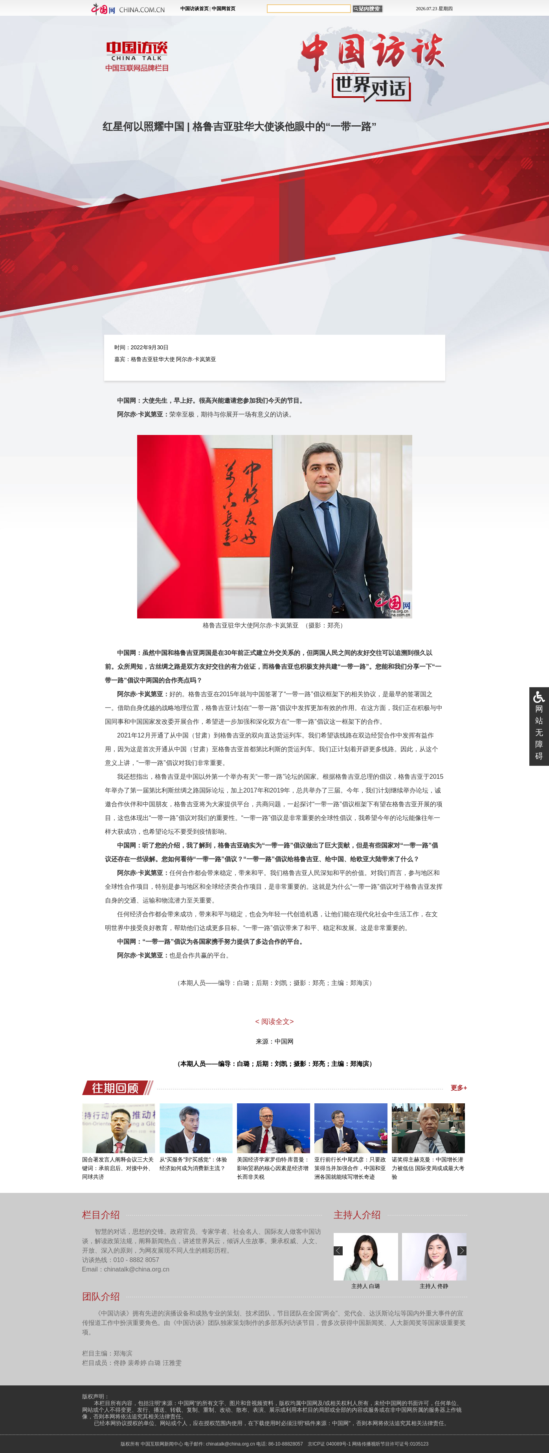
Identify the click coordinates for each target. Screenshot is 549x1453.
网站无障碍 (539, 732)
